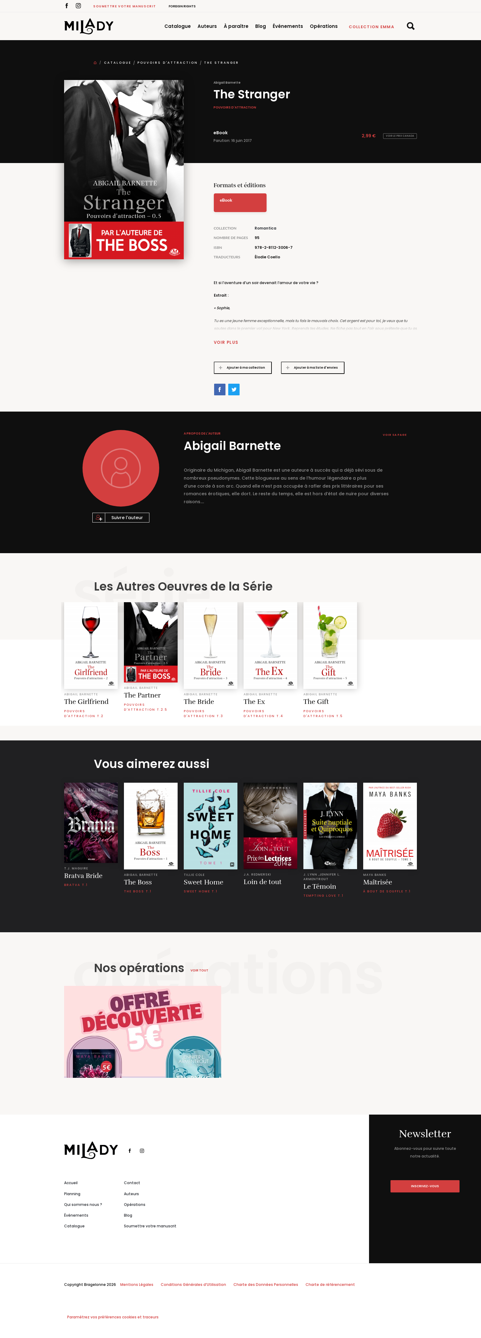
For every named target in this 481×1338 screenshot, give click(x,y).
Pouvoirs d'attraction (167, 62)
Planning (72, 1193)
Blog (260, 26)
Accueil (71, 1182)
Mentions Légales (136, 1284)
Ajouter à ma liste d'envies (310, 367)
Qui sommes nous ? (83, 1204)
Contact (132, 1182)
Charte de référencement (330, 1284)
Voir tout (199, 970)
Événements (288, 26)
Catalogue (177, 26)
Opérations (324, 26)
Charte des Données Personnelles (265, 1284)
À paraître (236, 26)
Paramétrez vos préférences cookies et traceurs (113, 1317)
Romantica (265, 228)
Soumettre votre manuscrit (124, 6)
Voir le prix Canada (400, 136)
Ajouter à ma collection (239, 367)
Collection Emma (371, 27)
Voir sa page (393, 435)
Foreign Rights (182, 6)
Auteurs (207, 26)
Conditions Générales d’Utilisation (193, 1284)
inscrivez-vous (425, 1186)
